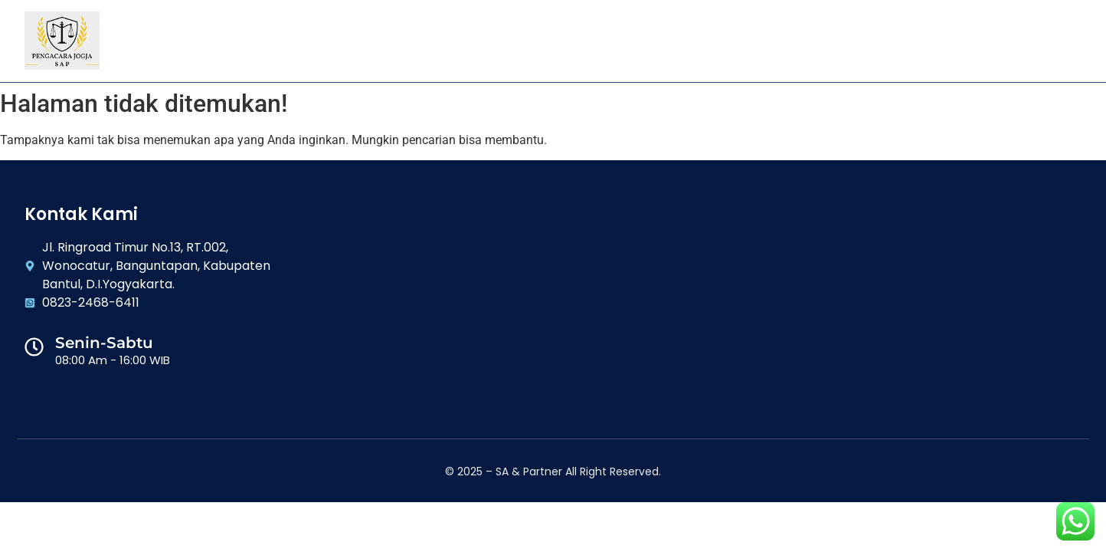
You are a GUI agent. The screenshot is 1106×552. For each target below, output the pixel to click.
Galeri (645, 40)
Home (374, 40)
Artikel (713, 40)
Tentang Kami (456, 40)
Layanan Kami (560, 40)
